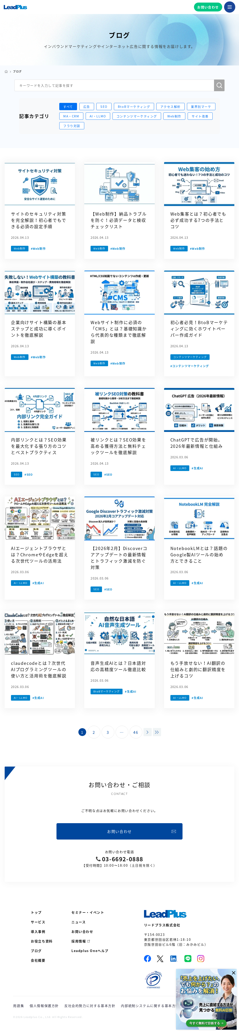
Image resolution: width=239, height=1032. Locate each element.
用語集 (18, 1005)
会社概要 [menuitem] (38, 960)
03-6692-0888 (122, 859)
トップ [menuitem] (36, 912)
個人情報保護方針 (44, 1005)
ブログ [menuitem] (36, 950)
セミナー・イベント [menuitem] (87, 912)
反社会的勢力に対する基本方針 (89, 1005)
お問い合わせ (208, 7)
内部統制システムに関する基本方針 (150, 1005)
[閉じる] (232, 973)
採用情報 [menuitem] (78, 941)
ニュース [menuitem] (78, 922)
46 (135, 732)
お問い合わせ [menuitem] (82, 931)
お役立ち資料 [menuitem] (42, 941)
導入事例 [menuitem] (38, 931)
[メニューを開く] (229, 7)
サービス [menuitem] (38, 922)
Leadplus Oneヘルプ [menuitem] (90, 950)
